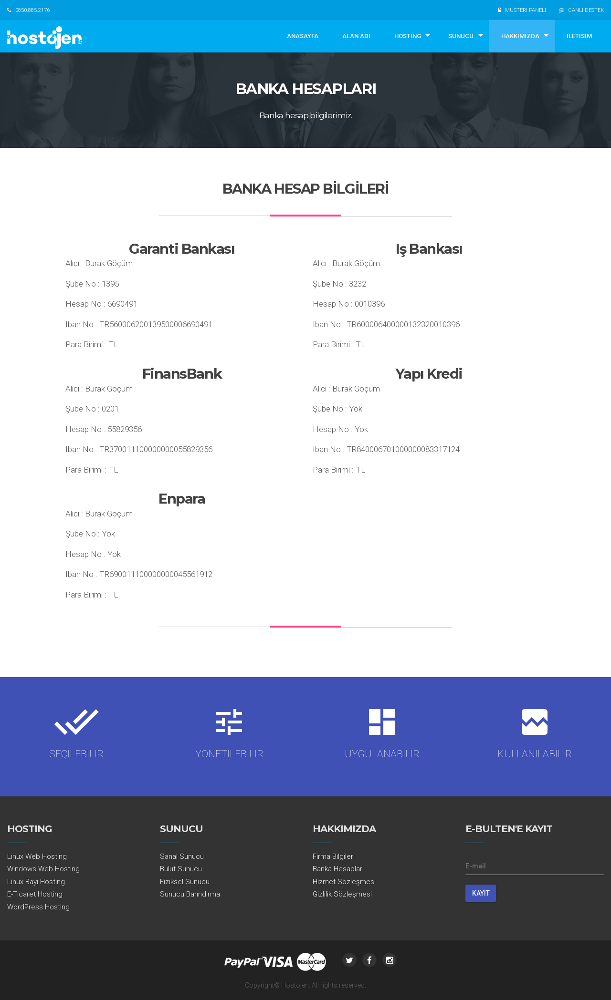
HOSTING (407, 36)
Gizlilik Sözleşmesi (342, 894)
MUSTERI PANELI (525, 10)
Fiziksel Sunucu (185, 881)
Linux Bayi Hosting (36, 881)
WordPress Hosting (38, 907)
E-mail (475, 866)
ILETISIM (579, 36)
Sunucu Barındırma (190, 894)
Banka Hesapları (338, 869)
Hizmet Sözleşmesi (344, 881)
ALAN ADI (356, 36)
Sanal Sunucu (182, 856)
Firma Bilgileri (334, 856)
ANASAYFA (302, 36)
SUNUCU (461, 36)
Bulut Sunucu (181, 869)
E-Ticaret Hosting (35, 894)
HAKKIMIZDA (520, 36)
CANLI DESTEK (586, 10)
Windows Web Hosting (43, 869)
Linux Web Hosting (37, 856)
